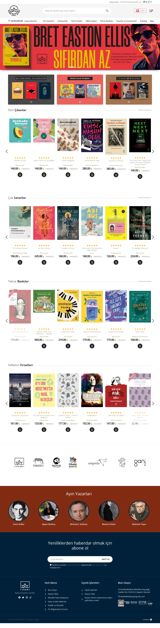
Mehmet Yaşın (139, 529)
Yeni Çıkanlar (48, 21)
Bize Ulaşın (52, 595)
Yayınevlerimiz (31, 21)
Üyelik (140, 10)
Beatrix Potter (109, 529)
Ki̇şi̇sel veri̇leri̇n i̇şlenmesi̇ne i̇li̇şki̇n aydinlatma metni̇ (98, 603)
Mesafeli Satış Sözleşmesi (58, 602)
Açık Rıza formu (98, 570)
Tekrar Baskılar (106, 21)
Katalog (143, 21)
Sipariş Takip (114, 2)
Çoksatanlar (62, 21)
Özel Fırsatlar (76, 21)
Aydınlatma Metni (74, 570)
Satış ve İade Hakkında (57, 606)
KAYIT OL (106, 564)
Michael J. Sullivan (79, 529)
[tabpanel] (80, 47)
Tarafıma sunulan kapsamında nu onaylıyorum (78, 571)
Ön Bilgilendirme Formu (58, 614)
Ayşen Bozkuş (48, 529)
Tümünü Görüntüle (145, 110)
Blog (152, 21)
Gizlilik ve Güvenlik (56, 610)
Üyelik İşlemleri (91, 595)
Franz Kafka (18, 529)
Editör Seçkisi (91, 21)
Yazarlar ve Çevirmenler (126, 21)
